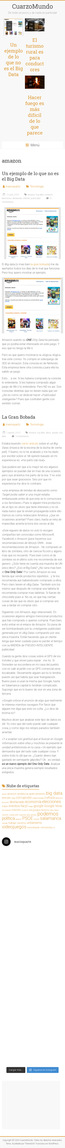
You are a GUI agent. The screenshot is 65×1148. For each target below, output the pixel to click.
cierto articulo (29, 443)
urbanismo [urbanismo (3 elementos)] (34, 823)
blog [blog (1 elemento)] (13, 798)
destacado (17, 198)
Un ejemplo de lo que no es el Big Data (13, 59)
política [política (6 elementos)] (8, 818)
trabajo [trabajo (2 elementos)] (12, 823)
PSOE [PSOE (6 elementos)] (27, 818)
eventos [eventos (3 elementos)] (14, 806)
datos (48, 432)
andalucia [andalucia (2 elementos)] (22, 793)
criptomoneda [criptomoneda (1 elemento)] (38, 798)
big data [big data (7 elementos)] (54, 793)
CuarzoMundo (32, 6)
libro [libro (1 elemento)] (52, 810)
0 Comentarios (20, 436)
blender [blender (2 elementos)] (6, 797)
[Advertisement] (31, 1105)
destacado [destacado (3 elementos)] (17, 802)
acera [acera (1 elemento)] (4, 794)
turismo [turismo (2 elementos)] (21, 823)
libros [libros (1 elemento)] (56, 810)
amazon (31, 194)
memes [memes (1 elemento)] (5, 815)
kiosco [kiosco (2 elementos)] (45, 810)
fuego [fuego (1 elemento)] (30, 806)
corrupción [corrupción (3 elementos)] (24, 798)
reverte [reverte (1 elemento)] (36, 819)
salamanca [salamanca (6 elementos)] (50, 818)
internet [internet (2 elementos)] (16, 810)
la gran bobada (40, 264)
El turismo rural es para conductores (34, 55)
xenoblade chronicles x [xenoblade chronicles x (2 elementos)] (41, 827)
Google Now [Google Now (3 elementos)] (53, 806)
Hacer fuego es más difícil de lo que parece (34, 115)
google (55, 432)
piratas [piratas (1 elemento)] (34, 815)
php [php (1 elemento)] (28, 815)
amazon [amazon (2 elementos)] (11, 793)
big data (40, 194)
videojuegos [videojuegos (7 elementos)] (14, 827)
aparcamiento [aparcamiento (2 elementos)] (37, 793)
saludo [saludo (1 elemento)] (5, 823)
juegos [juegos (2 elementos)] (37, 810)
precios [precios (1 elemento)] (18, 819)
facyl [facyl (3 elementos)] (24, 806)
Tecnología (37, 186)
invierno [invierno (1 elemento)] (24, 810)
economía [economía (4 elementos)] (33, 802)
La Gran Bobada (18, 417)
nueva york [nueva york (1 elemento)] (13, 815)
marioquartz (13, 186)
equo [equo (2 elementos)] (5, 806)
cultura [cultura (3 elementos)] (50, 798)
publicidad (35, 198)
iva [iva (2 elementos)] (30, 810)
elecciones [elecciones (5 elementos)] (51, 801)
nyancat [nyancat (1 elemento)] (22, 815)
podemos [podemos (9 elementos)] (47, 814)
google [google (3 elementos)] (39, 806)
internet (26, 198)
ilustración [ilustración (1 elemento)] (6, 810)
